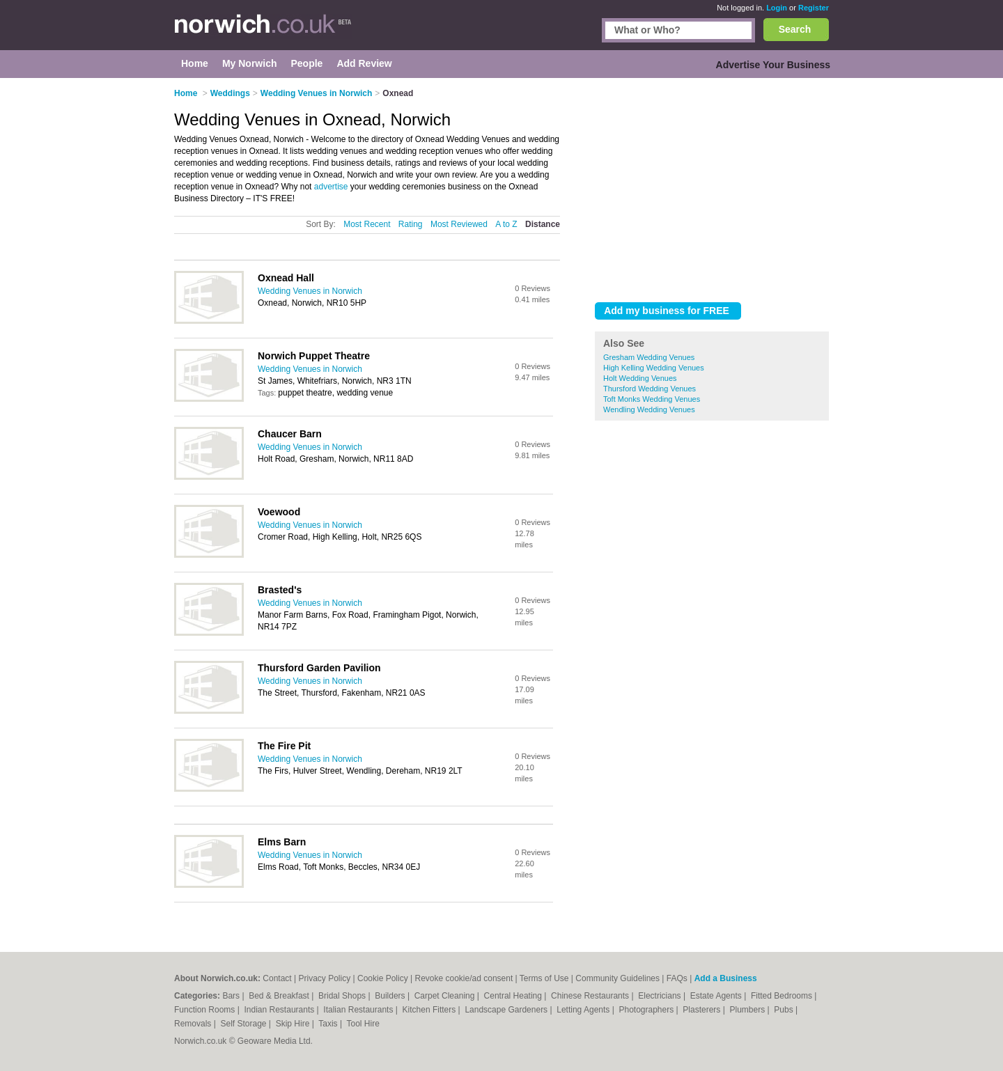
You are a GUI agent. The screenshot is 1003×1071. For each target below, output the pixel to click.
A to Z (506, 224)
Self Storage (244, 1024)
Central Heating (514, 996)
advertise (331, 186)
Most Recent (366, 224)
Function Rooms (206, 1010)
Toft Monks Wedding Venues (651, 399)
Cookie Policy (382, 978)
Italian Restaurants (359, 1010)
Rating (410, 224)
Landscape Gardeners (507, 1010)
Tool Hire (363, 1024)
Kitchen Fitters (430, 1010)
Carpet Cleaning (445, 996)
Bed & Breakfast (280, 996)
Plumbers (748, 1010)
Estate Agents (717, 996)
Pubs (784, 1010)
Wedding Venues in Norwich (310, 291)
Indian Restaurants (280, 1010)
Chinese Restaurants (591, 996)
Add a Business (725, 978)
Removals (194, 1024)
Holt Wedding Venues (640, 378)
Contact (277, 978)
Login (776, 7)
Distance (542, 224)
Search (795, 29)
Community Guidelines (617, 978)
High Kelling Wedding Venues (653, 367)
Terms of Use (544, 978)
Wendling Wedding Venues (649, 409)
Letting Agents (584, 1010)
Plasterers (702, 1010)
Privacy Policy (325, 978)
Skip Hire (294, 1024)
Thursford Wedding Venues (649, 388)
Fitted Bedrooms (782, 996)
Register (813, 7)
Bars (232, 996)
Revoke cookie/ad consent (463, 978)
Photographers (647, 1010)
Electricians (660, 996)
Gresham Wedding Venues (648, 357)
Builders (391, 996)
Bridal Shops (343, 996)
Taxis (329, 1024)
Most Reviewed (459, 224)
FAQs (677, 978)
